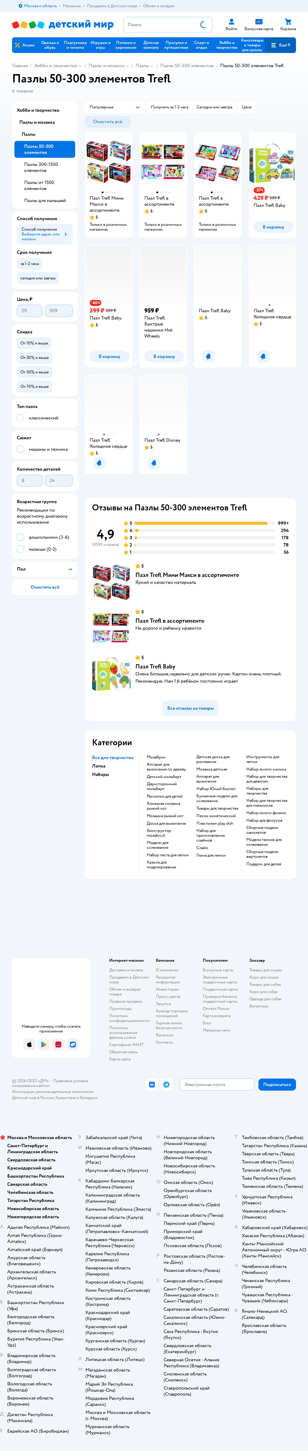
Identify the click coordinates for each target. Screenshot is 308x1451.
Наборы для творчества (257, 791)
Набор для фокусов (264, 820)
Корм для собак (263, 991)
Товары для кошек (265, 970)
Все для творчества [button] (112, 758)
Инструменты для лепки (262, 759)
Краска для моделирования (161, 865)
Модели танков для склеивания (264, 842)
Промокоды (120, 1008)
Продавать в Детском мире (129, 980)
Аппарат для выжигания (207, 779)
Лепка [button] (98, 766)
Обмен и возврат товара (125, 992)
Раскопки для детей (165, 796)
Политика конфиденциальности (129, 1018)
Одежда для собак (265, 998)
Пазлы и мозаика (106, 66)
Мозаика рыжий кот (165, 816)
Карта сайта (120, 1059)
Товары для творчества (217, 808)
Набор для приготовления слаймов (210, 835)
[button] (280, 45)
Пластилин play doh (214, 823)
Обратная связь (123, 1051)
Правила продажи (125, 1001)
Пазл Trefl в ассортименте (169, 620)
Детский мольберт (164, 776)
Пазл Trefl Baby (155, 666)
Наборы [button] (100, 774)
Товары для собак (265, 984)
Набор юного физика (266, 813)
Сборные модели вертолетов (262, 854)
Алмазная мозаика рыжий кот (163, 806)
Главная (20, 66)
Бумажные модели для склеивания (216, 798)
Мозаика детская (211, 769)
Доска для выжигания (166, 823)
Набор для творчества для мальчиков (266, 803)
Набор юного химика (266, 769)
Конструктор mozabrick (159, 833)
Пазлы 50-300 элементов (187, 66)
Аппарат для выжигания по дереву (166, 767)
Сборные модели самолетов (262, 830)
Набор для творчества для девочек (266, 779)
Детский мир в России (33, 1097)
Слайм (202, 847)
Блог (207, 1023)
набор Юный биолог (216, 788)
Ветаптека (258, 1006)
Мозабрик (156, 757)
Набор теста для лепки (168, 855)
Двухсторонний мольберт (162, 786)
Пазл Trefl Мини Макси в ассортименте (187, 575)
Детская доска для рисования (212, 759)
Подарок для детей (263, 864)
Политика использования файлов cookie (123, 1032)
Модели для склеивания (157, 845)
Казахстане (65, 1097)
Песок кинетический (216, 816)
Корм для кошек (264, 977)
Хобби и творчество (55, 66)
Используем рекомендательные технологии (53, 1091)
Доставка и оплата (126, 970)
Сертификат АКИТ (126, 1044)
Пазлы (142, 66)
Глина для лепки (211, 855)
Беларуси (89, 1097)
